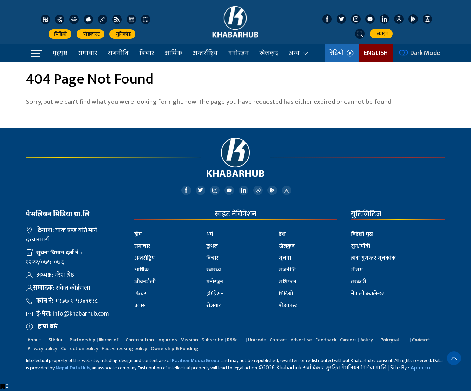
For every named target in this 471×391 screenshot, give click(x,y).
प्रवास (140, 305)
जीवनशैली (145, 282)
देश (282, 234)
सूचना (285, 258)
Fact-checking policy (124, 349)
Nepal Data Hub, (73, 368)
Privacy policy (42, 349)
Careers (348, 340)
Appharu (421, 367)
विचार (146, 53)
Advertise (301, 340)
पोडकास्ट (90, 34)
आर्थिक (173, 53)
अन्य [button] (299, 53)
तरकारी (358, 282)
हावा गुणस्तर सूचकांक (373, 258)
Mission (189, 340)
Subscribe (212, 340)
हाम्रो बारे (48, 326)
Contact (278, 340)
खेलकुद (268, 53)
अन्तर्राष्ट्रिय (205, 53)
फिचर (140, 293)
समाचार (87, 53)
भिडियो (60, 34)
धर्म (209, 234)
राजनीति (118, 53)
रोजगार (213, 305)
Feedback (325, 340)
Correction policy (79, 349)
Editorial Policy (389, 340)
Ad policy (366, 340)
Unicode (257, 340)
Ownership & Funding (174, 349)
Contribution (140, 340)
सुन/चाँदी (360, 246)
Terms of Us (109, 340)
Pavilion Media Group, (196, 360)
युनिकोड (122, 34)
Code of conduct (421, 340)
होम (138, 234)
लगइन (381, 34)
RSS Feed (232, 340)
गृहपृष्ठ (60, 53)
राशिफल (287, 282)
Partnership (82, 340)
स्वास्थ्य (213, 270)
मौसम (357, 270)
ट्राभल (212, 246)
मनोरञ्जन (238, 53)
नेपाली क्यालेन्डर (367, 293)
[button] (360, 34)
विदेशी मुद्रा (362, 234)
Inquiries (167, 340)
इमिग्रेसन (215, 293)
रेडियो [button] (342, 53)
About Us (34, 340)
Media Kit (55, 340)
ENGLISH (376, 53)
